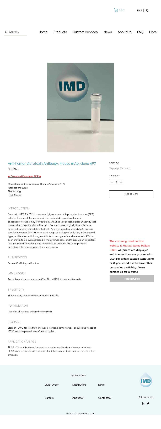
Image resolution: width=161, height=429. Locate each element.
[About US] (80, 398)
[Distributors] (80, 385)
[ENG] (141, 10)
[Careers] (53, 398)
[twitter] (148, 403)
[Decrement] (112, 182)
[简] (150, 10)
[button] (121, 10)
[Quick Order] (54, 385)
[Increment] (121, 182)
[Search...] (14, 32)
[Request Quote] (132, 278)
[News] (106, 385)
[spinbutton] (116, 182)
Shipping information (119, 168)
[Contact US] (106, 398)
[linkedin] (143, 403)
